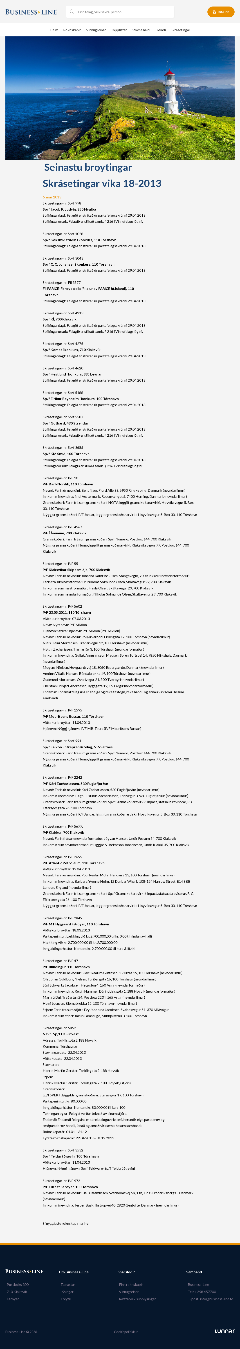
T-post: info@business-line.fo (212, 1299)
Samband (197, 1272)
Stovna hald (141, 30)
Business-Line (199, 1284)
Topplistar (119, 30)
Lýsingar (65, 1291)
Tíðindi (160, 30)
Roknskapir (72, 30)
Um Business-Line (74, 1272)
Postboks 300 (16, 1284)
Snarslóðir (129, 1272)
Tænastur (66, 1284)
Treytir (64, 1299)
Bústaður (13, 1272)
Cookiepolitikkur (126, 1331)
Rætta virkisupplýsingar (139, 1299)
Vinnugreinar (96, 30)
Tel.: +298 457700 (203, 1291)
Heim (54, 30)
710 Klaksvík (15, 1291)
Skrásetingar (180, 30)
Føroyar (11, 1299)
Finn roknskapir (133, 1284)
